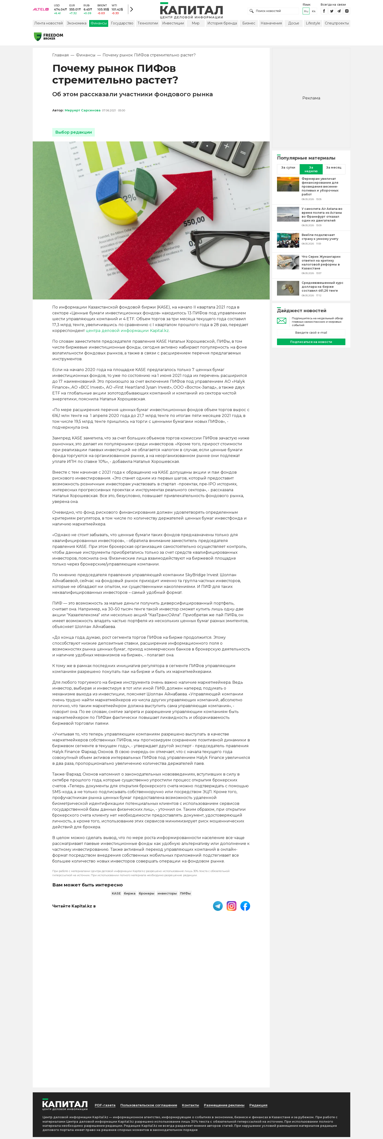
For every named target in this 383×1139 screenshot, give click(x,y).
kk (314, 12)
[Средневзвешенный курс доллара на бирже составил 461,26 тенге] (288, 291)
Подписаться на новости (311, 344)
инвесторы (167, 895)
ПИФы (185, 895)
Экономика (76, 25)
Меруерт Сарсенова (83, 112)
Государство (122, 25)
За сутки (288, 169)
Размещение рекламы (231, 969)
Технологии (148, 25)
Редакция (266, 969)
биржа (130, 895)
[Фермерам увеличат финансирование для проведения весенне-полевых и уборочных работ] (288, 191)
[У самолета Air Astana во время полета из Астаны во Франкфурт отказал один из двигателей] (288, 219)
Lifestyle (313, 25)
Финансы (99, 25)
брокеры (146, 895)
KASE (116, 895)
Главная (60, 57)
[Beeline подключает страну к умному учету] (288, 243)
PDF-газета (105, 969)
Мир (196, 25)
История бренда (222, 25)
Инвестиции (173, 25)
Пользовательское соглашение (151, 969)
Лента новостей (48, 25)
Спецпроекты (337, 25)
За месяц (333, 169)
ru (306, 12)
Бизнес (248, 25)
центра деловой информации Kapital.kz (127, 332)
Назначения (271, 25)
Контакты (196, 969)
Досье (293, 25)
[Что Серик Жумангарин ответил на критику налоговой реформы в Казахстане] (288, 267)
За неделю (311, 171)
